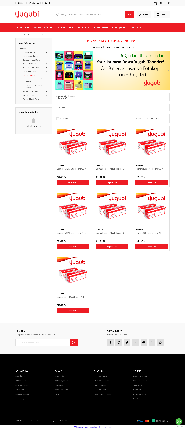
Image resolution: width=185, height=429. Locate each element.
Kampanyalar (60, 385)
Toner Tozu (19, 390)
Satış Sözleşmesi (100, 376)
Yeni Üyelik (137, 385)
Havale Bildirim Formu (102, 394)
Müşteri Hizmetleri (140, 376)
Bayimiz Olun (47, 3)
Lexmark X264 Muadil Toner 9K (148, 233)
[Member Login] (144, 14)
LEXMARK (60, 165)
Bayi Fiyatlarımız (32, 3)
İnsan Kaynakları (61, 390)
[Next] (168, 70)
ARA (129, 14)
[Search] (94, 14)
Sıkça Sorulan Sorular (141, 380)
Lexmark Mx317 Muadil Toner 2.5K (71, 169)
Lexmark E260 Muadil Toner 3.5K (149, 169)
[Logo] (27, 14)
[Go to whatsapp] (179, 421)
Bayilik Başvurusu (61, 380)
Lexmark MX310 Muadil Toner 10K (71, 233)
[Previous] (56, 70)
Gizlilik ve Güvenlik (101, 380)
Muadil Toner (20, 376)
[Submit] (74, 342)
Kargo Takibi (138, 390)
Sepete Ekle (73, 182)
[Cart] (162, 14)
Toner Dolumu (20, 380)
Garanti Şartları (100, 385)
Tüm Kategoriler (21, 399)
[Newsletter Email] (46, 342)
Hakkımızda (59, 376)
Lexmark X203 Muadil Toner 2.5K (70, 297)
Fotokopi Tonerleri (22, 385)
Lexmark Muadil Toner (46, 35)
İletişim (57, 394)
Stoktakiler (64, 118)
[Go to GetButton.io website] (179, 426)
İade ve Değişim (100, 390)
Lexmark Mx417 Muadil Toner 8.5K (110, 169)
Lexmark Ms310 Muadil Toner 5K (110, 233)
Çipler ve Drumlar (22, 394)
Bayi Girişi (19, 3)
